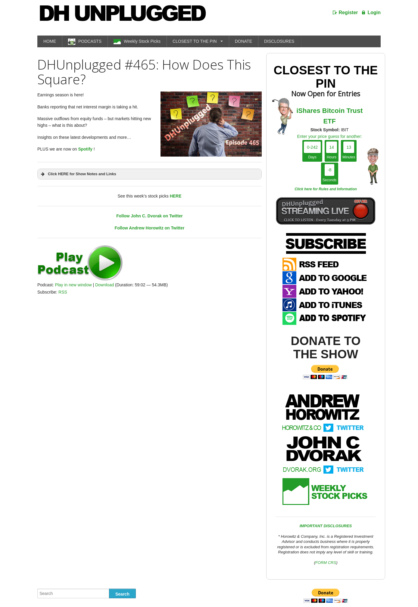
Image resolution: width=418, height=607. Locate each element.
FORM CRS (325, 562)
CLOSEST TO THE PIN (195, 41)
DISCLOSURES (279, 41)
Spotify (85, 149)
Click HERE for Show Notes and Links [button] (78, 174)
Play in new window (73, 284)
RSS (62, 292)
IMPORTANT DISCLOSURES (326, 526)
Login (374, 12)
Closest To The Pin (326, 77)
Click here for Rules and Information (326, 189)
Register (348, 12)
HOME (49, 41)
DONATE (243, 41)
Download (104, 284)
